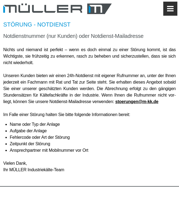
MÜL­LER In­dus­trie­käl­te (57, 8)
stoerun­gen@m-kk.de (136, 101)
